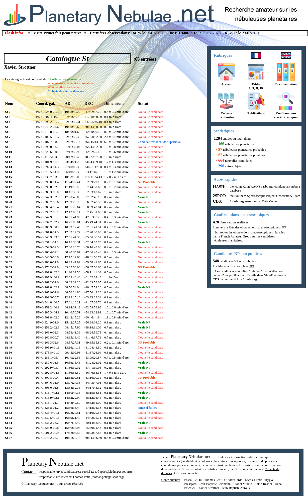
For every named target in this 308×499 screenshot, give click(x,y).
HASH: (219, 187)
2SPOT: (219, 196)
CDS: (217, 201)
